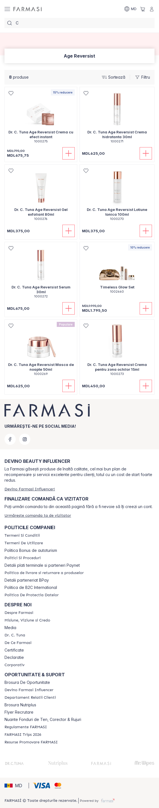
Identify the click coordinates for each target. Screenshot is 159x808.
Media (10, 627)
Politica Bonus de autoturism (30, 550)
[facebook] (10, 439)
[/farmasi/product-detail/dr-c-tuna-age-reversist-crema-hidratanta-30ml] (117, 118)
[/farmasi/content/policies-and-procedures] (22, 558)
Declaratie (14, 657)
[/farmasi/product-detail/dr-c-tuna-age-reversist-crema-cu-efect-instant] (41, 118)
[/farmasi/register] (29, 489)
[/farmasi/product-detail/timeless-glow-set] (117, 270)
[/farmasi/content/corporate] (14, 665)
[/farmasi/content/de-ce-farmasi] (17, 643)
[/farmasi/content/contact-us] (30, 697)
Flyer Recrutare (18, 712)
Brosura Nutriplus (20, 705)
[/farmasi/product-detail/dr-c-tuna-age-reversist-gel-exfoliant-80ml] (41, 195)
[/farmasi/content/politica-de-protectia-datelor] (31, 595)
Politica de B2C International (30, 587)
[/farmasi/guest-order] (37, 515)
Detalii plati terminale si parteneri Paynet (42, 565)
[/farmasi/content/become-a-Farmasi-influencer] (28, 690)
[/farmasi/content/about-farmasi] (18, 613)
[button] (15, 785)
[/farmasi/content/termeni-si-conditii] (22, 535)
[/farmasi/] (27, 9)
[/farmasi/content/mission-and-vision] (27, 620)
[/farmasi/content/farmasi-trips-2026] (22, 734)
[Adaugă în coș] (68, 153)
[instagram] (24, 439)
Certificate (14, 650)
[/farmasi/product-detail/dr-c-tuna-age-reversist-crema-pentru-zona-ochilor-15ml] (117, 350)
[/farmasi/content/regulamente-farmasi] (25, 727)
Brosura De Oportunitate (27, 682)
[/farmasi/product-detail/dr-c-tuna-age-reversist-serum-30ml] (41, 273)
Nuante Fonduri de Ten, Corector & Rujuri (42, 719)
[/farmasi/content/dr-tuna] (14, 635)
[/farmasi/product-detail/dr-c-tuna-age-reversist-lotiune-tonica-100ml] (117, 195)
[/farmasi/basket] (143, 9)
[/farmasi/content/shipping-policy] (44, 573)
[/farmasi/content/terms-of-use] (23, 543)
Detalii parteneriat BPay (26, 580)
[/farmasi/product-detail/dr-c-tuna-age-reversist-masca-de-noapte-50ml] (41, 350)
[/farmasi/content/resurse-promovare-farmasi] (31, 742)
